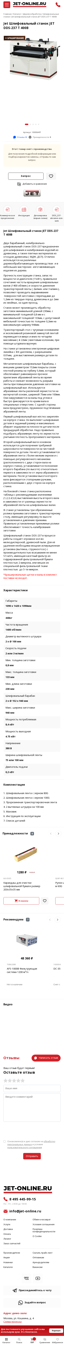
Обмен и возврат (42, 1220)
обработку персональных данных (31, 1143)
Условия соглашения (43, 1224)
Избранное (57, 1342)
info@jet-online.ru (25, 1211)
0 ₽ (32, 1342)
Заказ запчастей (11, 1244)
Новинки (8, 1262)
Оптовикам (38, 1258)
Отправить (32, 1156)
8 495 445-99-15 (22, 1199)
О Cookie (37, 1236)
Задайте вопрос (35, 1302)
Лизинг (7, 1239)
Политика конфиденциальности (44, 1230)
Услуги (6, 1224)
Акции (6, 1258)
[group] (32, 57)
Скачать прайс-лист (42, 1253)
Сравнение (44, 1342)
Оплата (7, 1234)
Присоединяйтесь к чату (35, 1290)
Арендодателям (41, 1262)
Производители (11, 1253)
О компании (9, 1220)
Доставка (8, 1229)
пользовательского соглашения (24, 1147)
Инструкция (24, 215)
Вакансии (37, 1267)
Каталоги (8, 1267)
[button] (26, 124)
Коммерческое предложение (7, 217)
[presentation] (29, 1130)
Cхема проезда (12, 1322)
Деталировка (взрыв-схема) (40, 217)
